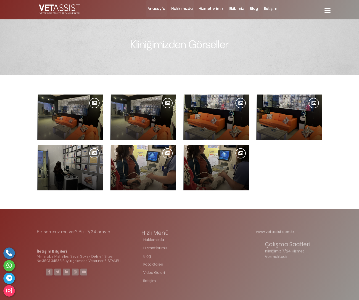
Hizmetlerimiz (211, 8)
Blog (254, 8)
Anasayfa (156, 8)
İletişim (270, 8)
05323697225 (51, 242)
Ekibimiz (236, 8)
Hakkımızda (182, 8)
